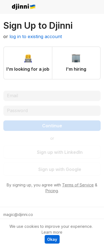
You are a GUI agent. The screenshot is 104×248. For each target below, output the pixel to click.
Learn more (52, 232)
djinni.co (24, 7)
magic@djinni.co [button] (18, 214)
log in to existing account (35, 36)
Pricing (51, 190)
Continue (52, 125)
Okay (52, 239)
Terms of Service (78, 185)
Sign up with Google (56, 169)
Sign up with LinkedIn (56, 152)
